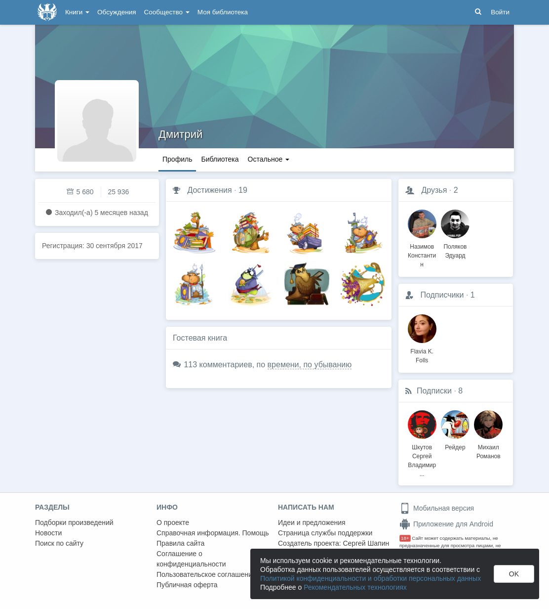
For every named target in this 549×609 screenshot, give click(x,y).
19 (242, 190)
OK (514, 574)
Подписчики (442, 295)
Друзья (434, 190)
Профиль (177, 159)
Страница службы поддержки (325, 533)
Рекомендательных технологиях (355, 587)
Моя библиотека (222, 12)
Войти (500, 12)
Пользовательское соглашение (206, 574)
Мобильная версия (436, 508)
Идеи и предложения (312, 522)
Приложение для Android (446, 524)
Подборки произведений (74, 522)
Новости (48, 533)
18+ (405, 538)
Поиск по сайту (59, 543)
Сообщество (167, 12)
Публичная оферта (187, 585)
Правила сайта (180, 543)
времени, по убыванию (310, 364)
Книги (77, 12)
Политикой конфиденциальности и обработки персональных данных (370, 578)
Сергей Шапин (366, 543)
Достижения (209, 190)
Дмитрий (180, 134)
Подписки (434, 391)
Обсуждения (116, 12)
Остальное (269, 159)
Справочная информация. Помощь (213, 533)
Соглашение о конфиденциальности (191, 559)
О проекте (173, 522)
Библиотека (219, 159)
